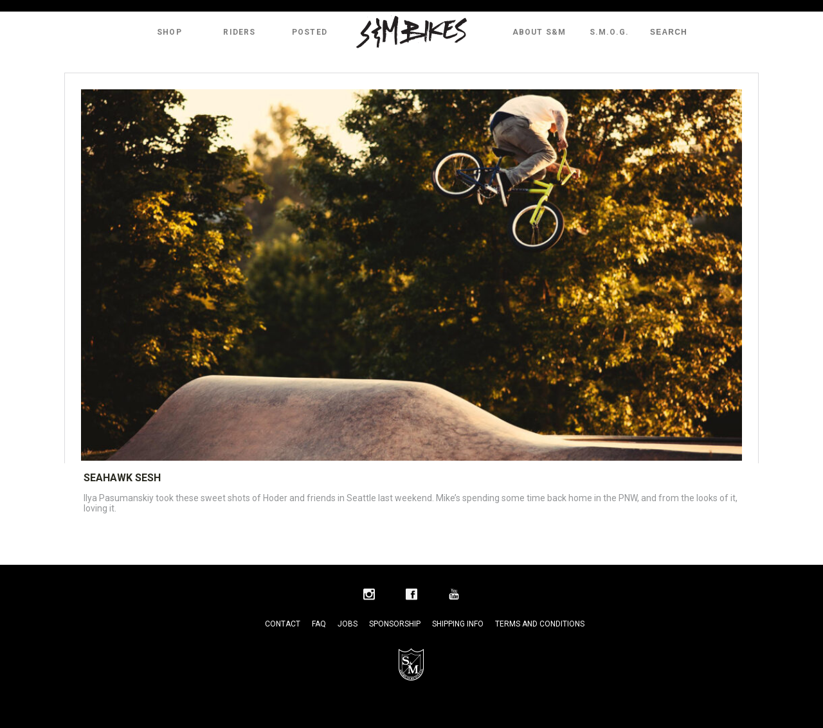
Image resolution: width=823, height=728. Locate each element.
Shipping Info (458, 623)
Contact (282, 623)
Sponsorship (395, 623)
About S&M (539, 32)
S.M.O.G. (609, 32)
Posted (309, 32)
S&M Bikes (411, 32)
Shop (169, 32)
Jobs (347, 623)
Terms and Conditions (539, 623)
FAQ (319, 623)
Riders (239, 32)
